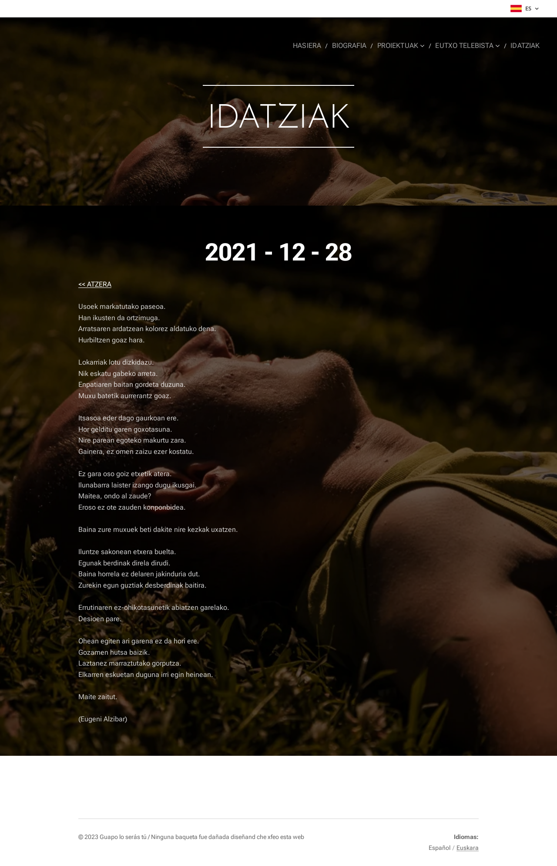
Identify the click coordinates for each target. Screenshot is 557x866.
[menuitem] (315, 46)
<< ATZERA (94, 284)
